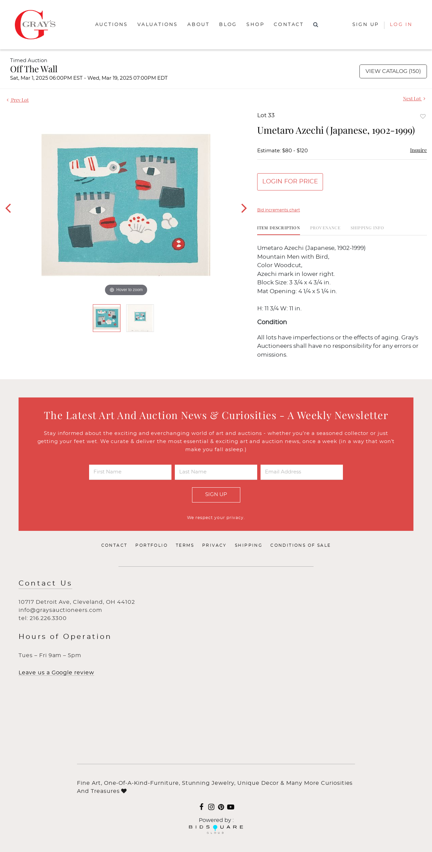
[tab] (278, 230)
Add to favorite (423, 116)
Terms (185, 545)
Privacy (214, 545)
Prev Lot (18, 100)
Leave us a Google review (56, 672)
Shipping (248, 545)
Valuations (157, 24)
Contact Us (45, 583)
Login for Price (290, 182)
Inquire (418, 150)
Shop (255, 24)
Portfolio (151, 545)
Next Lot (414, 98)
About (198, 24)
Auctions (111, 24)
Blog (228, 24)
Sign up (365, 24)
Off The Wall (33, 69)
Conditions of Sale (300, 545)
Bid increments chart (278, 210)
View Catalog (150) (393, 71)
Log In (401, 24)
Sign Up (216, 494)
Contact (289, 24)
